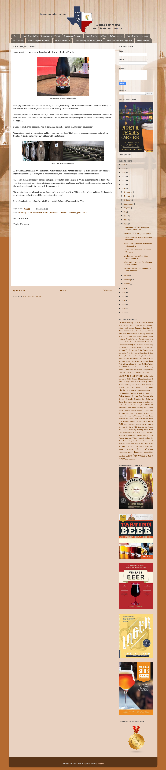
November (128, 195)
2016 (124, 300)
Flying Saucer (143, 350)
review (122, 458)
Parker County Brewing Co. (130, 395)
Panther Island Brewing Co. (141, 393)
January (127, 283)
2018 (124, 292)
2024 (124, 172)
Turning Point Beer (145, 429)
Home (16, 36)
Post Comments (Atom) (32, 296)
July (125, 211)
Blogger (101, 763)
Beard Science (124, 330)
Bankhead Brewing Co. (144, 328)
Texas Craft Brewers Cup (138, 418)
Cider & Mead (18, 40)
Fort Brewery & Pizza (135, 353)
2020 (124, 188)
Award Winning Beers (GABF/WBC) (88, 40)
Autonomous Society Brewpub (141, 325)
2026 (124, 164)
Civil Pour (129, 342)
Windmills (134, 446)
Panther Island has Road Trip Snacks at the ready (138, 238)
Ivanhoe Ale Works (125, 369)
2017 (124, 296)
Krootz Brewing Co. (144, 372)
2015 (124, 304)
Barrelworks (38, 212)
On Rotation (124, 393)
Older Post (107, 290)
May (126, 219)
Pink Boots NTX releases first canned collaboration (138, 244)
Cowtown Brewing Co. (127, 344)
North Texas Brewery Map (96, 36)
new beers (72, 212)
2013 (124, 312)
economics (123, 452)
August (127, 207)
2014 (124, 308)
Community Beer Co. (144, 341)
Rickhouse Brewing (124, 405)
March (126, 275)
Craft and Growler (142, 344)
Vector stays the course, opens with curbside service (137, 269)
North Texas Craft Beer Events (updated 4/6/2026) (41, 36)
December (128, 191)
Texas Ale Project (141, 415)
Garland (46, 212)
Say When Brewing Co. (137, 407)
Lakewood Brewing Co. (59, 212)
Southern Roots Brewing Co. (141, 413)
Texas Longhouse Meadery (132, 424)
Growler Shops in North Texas (39, 40)
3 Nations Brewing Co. (128, 322)
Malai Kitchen (132, 379)
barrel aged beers (25, 212)
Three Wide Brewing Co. (138, 427)
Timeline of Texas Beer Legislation (119, 40)
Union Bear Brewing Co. (136, 432)
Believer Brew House (137, 331)
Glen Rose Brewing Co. (126, 361)
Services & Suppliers (62, 40)
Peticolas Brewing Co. (135, 399)
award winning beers (130, 448)
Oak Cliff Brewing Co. (136, 387)
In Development (116, 36)
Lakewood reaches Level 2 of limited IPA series (137, 250)
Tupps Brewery (129, 429)
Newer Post (19, 290)
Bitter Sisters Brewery (136, 333)
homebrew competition (143, 452)
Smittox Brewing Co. (138, 410)
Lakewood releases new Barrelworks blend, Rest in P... (138, 263)
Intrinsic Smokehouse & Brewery (140, 367)
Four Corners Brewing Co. (134, 356)
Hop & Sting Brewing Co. (134, 364)
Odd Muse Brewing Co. (145, 390)
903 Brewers (142, 322)
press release (82, 212)
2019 (124, 288)
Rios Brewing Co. (137, 405)
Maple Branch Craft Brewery (136, 381)
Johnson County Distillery (145, 370)
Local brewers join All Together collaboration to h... (136, 257)
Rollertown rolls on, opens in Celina (137, 233)
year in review (130, 458)
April (126, 223)
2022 (124, 180)
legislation (123, 455)
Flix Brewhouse (132, 350)
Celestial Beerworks (133, 339)
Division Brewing (136, 347)
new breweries (136, 455)
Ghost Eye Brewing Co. (131, 358)
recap (149, 455)
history (130, 452)
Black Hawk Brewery (135, 336)
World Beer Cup (146, 446)
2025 (124, 168)
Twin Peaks (123, 432)
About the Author (143, 40)
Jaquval (134, 370)
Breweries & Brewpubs (72, 36)
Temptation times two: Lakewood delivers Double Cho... (136, 228)
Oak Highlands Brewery (136, 389)
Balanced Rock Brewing (126, 328)
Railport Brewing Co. (145, 402)
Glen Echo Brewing (146, 358)
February (127, 279)
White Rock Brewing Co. (134, 443)
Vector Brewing (125, 437)
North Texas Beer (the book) (137, 36)
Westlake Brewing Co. (127, 441)
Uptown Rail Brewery (145, 435)
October (127, 199)
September (128, 203)
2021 (124, 184)
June (126, 215)
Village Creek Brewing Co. (142, 438)
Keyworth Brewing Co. (127, 372)
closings (149, 448)
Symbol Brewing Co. (126, 416)
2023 (124, 176)
